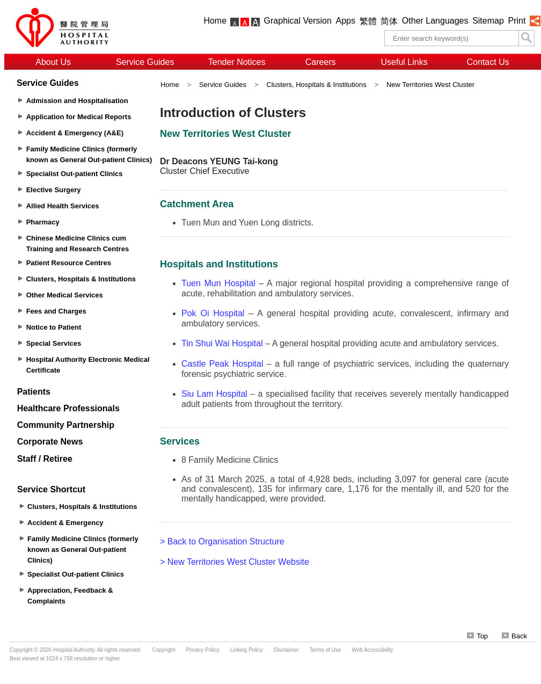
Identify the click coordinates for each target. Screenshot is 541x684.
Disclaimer (286, 650)
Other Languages (435, 20)
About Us (53, 62)
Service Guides (145, 62)
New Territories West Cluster (430, 85)
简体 (389, 21)
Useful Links (404, 62)
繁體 (368, 21)
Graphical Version (298, 20)
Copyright (164, 650)
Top (477, 636)
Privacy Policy (202, 650)
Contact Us (488, 62)
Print (516, 20)
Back (514, 636)
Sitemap (488, 20)
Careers (320, 62)
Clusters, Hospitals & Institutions (316, 85)
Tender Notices (237, 62)
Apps (345, 20)
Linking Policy (246, 650)
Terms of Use (325, 650)
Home (214, 20)
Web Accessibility (372, 650)
